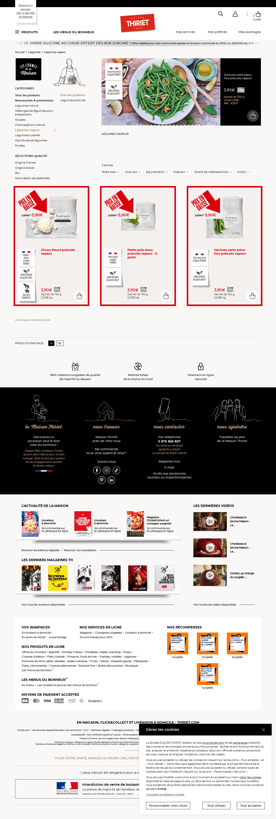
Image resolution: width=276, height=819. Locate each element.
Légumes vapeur (55, 52)
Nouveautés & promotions (34, 100)
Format (179, 172)
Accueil (20, 52)
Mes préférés (217, 32)
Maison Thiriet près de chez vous (107, 439)
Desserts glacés (121, 661)
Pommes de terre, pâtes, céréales (43, 661)
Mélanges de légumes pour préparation (34, 112)
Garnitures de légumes (31, 140)
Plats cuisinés (56, 656)
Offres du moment (34, 652)
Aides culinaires (77, 661)
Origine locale (24, 167)
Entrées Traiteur (72, 652)
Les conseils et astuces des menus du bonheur (68, 685)
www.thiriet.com (213, 742)
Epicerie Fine (87, 665)
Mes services (185, 32)
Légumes (34, 52)
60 (59, 343)
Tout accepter (251, 806)
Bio (17, 173)
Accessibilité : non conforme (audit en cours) (95, 734)
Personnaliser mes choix (168, 806)
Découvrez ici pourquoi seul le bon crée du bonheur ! (44, 441)
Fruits (94, 661)
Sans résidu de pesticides (32, 178)
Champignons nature (30, 124)
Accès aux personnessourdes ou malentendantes (169, 475)
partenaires (240, 742)
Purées (20, 145)
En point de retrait (33, 637)
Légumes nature (27, 105)
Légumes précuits (72, 100)
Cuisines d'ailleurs (33, 656)
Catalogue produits (122, 730)
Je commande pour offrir (96, 637)
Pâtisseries (141, 661)
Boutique (131, 665)
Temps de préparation (211, 172)
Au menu (28, 685)
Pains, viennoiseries (34, 665)
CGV (86, 730)
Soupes (20, 119)
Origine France (25, 162)
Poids (241, 172)
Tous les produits (27, 95)
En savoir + (95, 700)
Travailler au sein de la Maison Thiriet (232, 439)
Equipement (155, 172)
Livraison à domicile (138, 632)
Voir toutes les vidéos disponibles (214, 604)
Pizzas (127, 652)
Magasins (86, 632)
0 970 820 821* (169, 441)
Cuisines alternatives (63, 665)
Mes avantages (249, 32)
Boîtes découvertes (110, 665)
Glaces (104, 661)
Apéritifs (54, 652)
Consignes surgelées (108, 632)
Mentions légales (100, 730)
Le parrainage (57, 637)
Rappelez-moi (169, 461)
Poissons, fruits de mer (82, 656)
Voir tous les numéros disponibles (43, 604)
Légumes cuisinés (27, 135)
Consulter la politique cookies (165, 794)
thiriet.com (23, 730)
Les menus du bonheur (73, 32)
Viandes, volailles (110, 656)
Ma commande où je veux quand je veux (106, 451)
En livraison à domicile (36, 632)
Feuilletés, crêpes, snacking (103, 652)
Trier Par (109, 172)
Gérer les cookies (250, 777)
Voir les (131, 172)
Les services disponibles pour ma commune (56, 730)
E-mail (169, 467)
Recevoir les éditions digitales (41, 550)
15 (51, 343)
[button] (235, 14)
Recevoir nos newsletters (80, 550)
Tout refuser (216, 806)
